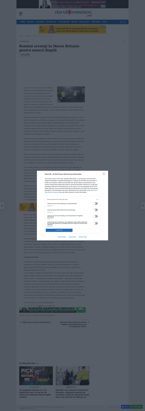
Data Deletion (62, 237)
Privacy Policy (83, 237)
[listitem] (72, 199)
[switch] (95, 203)
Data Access (72, 237)
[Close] (104, 174)
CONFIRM (59, 230)
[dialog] (72, 205)
